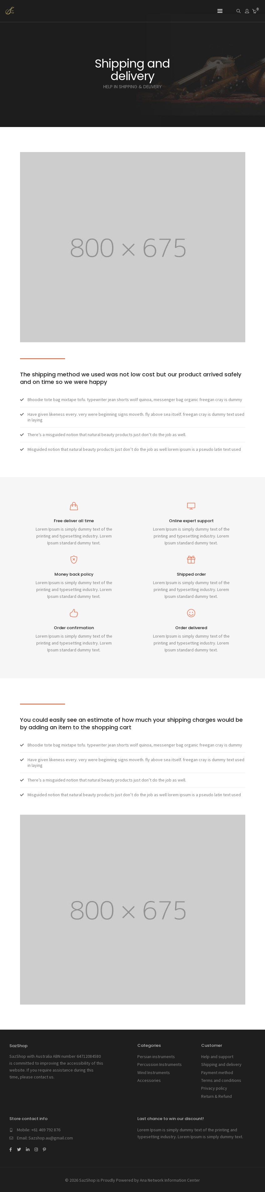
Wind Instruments (153, 1072)
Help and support (217, 1056)
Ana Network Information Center (170, 1179)
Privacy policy (214, 1088)
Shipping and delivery (221, 1064)
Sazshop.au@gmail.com (50, 1137)
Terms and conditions (221, 1080)
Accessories (149, 1080)
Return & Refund (216, 1095)
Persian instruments (156, 1056)
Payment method (217, 1072)
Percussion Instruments (159, 1064)
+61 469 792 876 (45, 1129)
